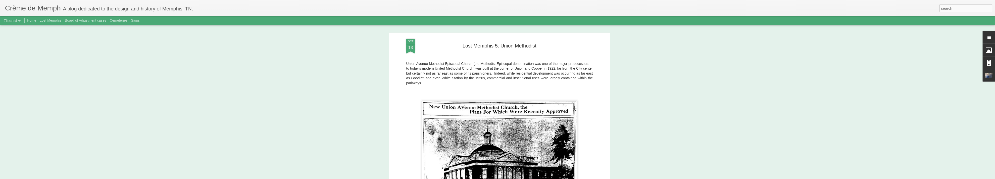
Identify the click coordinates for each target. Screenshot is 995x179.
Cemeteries (119, 20)
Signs (135, 20)
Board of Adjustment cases (85, 20)
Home (31, 20)
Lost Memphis (50, 20)
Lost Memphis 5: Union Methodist (500, 32)
